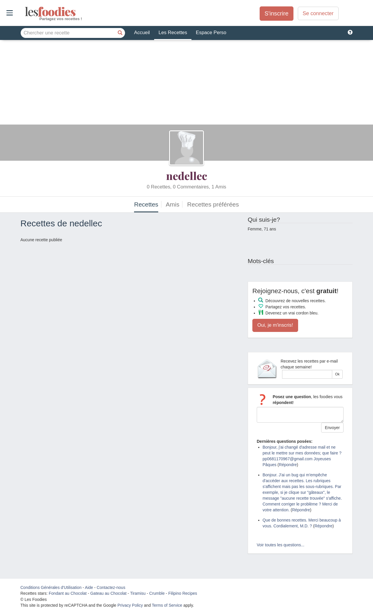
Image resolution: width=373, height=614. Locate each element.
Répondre (288, 464)
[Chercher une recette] (120, 33)
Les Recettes (173, 32)
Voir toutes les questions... (280, 545)
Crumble (157, 593)
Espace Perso (211, 32)
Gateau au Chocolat (108, 593)
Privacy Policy (130, 605)
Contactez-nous (111, 587)
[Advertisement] (186, 84)
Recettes (146, 204)
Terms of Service (167, 605)
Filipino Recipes (182, 593)
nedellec (186, 176)
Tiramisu (137, 593)
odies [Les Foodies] (25, 12)
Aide (89, 587)
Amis (173, 204)
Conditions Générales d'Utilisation (51, 587)
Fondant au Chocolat (68, 593)
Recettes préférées (213, 204)
